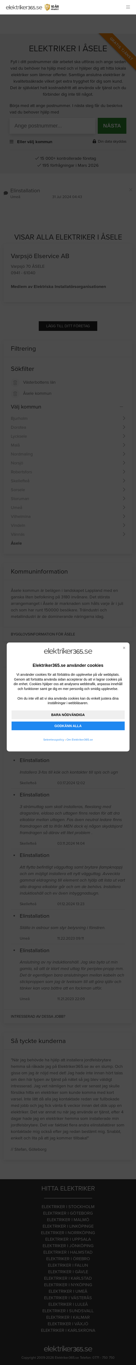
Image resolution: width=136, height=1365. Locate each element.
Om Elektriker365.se (79, 739)
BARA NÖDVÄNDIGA (68, 715)
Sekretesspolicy (53, 739)
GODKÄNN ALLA (68, 726)
